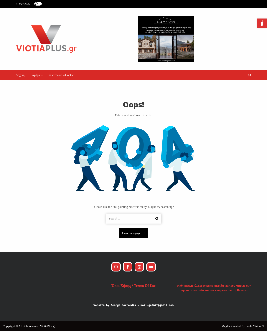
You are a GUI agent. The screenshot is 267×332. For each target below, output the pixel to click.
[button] (249, 76)
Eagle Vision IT (254, 326)
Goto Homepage (133, 233)
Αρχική (20, 76)
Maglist (226, 326)
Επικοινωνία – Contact (61, 76)
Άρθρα (36, 76)
